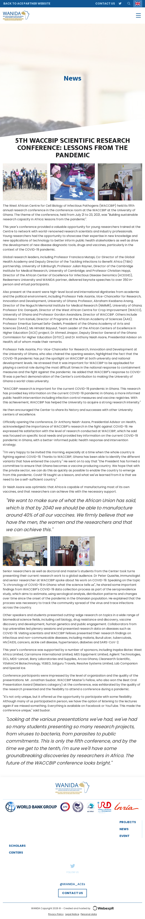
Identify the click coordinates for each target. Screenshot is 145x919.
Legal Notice (72, 914)
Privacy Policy (56, 914)
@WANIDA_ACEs (72, 884)
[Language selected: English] (137, 3)
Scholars (17, 846)
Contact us (105, 3)
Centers (16, 852)
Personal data (89, 914)
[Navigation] (138, 15)
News (124, 829)
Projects (128, 822)
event (125, 836)
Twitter (72, 866)
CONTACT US (72, 893)
